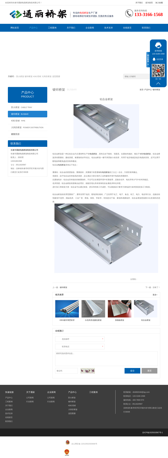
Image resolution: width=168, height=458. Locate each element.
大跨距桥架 (47, 76)
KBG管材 (37, 76)
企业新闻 (90, 28)
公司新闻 (30, 398)
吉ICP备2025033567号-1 (152, 432)
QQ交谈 (159, 59)
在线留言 (127, 28)
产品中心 (33, 28)
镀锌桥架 (29, 76)
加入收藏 (159, 3)
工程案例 (52, 28)
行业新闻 (30, 402)
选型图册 (56, 76)
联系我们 (146, 28)
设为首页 (149, 3)
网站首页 (14, 28)
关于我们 (139, 3)
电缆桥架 (93, 154)
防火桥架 (20, 76)
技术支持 (108, 28)
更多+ (155, 295)
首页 (141, 90)
